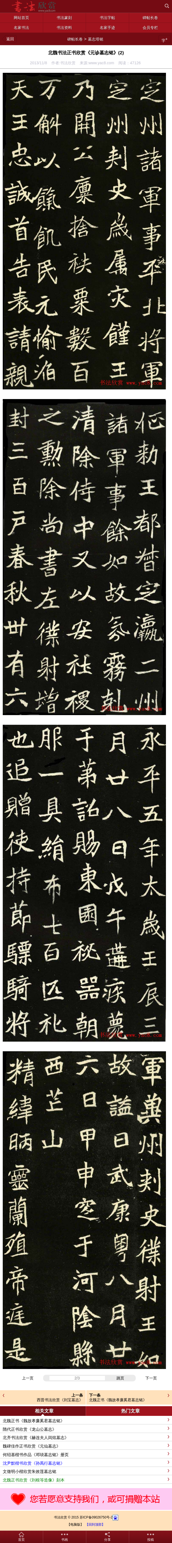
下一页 (151, 1378)
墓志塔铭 (95, 39)
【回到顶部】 (95, 1524)
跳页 (120, 1378)
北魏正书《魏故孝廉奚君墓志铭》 (118, 1400)
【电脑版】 (75, 1524)
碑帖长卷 (75, 39)
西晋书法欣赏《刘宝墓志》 (60, 1400)
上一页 (28, 1378)
